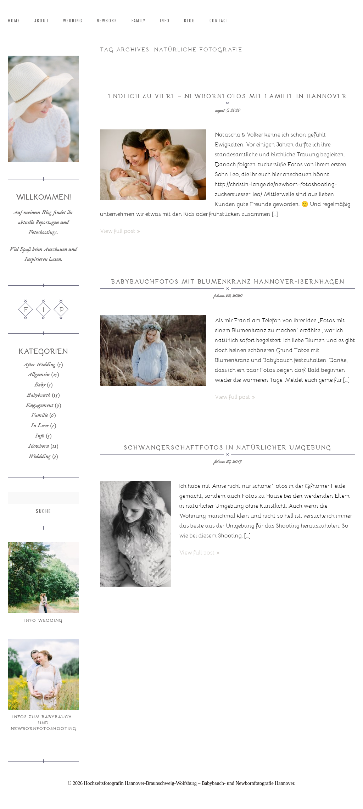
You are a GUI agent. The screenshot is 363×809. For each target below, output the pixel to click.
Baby (39, 384)
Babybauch (38, 394)
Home (14, 21)
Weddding (40, 456)
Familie (39, 415)
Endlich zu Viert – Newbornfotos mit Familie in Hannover (227, 95)
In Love (40, 425)
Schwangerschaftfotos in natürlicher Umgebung (227, 447)
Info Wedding (43, 620)
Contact (219, 21)
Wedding (73, 21)
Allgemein (39, 374)
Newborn (107, 21)
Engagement (39, 405)
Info (165, 21)
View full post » (120, 231)
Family (139, 21)
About (41, 21)
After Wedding (40, 364)
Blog (189, 21)
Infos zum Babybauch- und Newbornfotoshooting (43, 722)
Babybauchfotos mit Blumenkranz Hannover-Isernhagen (228, 281)
